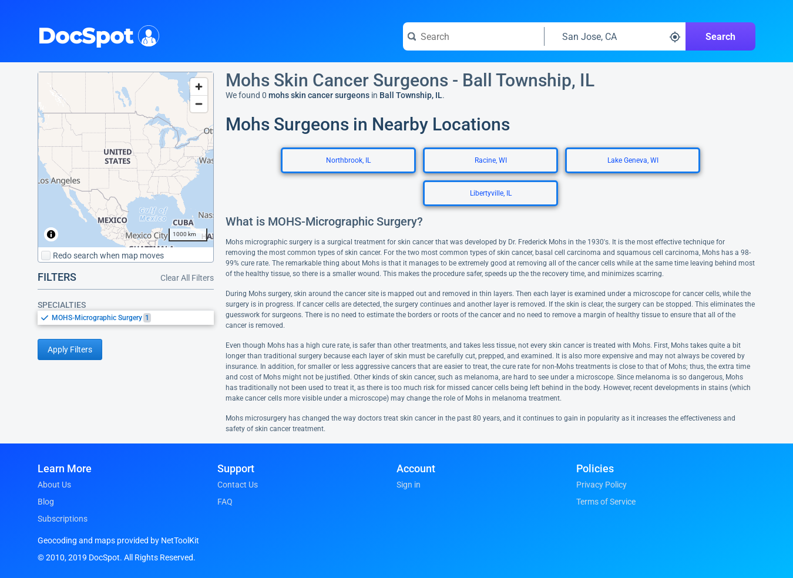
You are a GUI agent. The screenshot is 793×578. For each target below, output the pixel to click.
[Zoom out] (198, 103)
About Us (54, 484)
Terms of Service (606, 501)
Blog (46, 501)
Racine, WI (491, 160)
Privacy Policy (601, 484)
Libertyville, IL (491, 193)
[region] (125, 159)
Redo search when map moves (102, 255)
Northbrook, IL (348, 160)
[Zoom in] (198, 86)
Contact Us (237, 484)
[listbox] (126, 317)
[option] (133, 318)
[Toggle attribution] (51, 234)
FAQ (225, 501)
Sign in (408, 484)
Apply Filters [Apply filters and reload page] (70, 349)
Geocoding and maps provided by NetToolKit (118, 540)
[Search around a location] (615, 36)
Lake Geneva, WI (632, 160)
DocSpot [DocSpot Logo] (96, 34)
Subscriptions (63, 518)
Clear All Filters (187, 278)
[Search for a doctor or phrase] (473, 36)
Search (720, 36)
